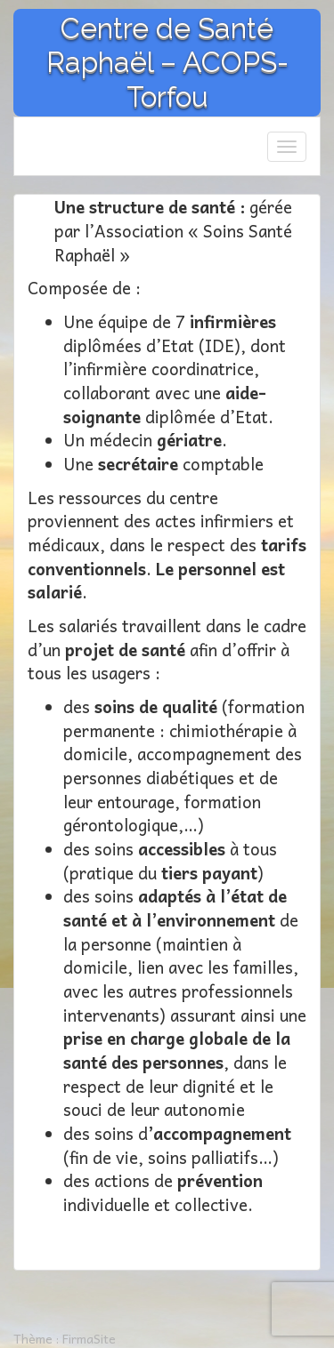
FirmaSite (89, 1338)
